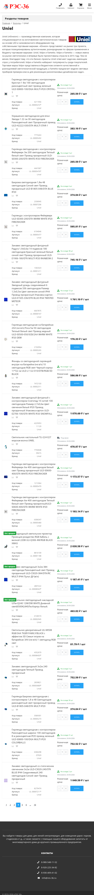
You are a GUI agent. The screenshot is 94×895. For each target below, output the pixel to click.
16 (35, 799)
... (30, 799)
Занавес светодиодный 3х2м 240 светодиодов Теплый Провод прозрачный (29, 665)
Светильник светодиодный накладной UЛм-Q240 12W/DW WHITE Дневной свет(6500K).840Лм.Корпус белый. (33, 599)
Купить (77, 102)
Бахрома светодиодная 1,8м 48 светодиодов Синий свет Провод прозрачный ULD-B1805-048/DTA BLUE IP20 (32, 186)
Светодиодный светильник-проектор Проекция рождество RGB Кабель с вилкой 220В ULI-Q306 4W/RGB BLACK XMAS (32, 534)
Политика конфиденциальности (16, 891)
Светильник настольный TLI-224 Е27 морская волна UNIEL (31, 436)
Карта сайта (38, 891)
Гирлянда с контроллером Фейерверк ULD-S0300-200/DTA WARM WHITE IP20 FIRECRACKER (32, 217)
